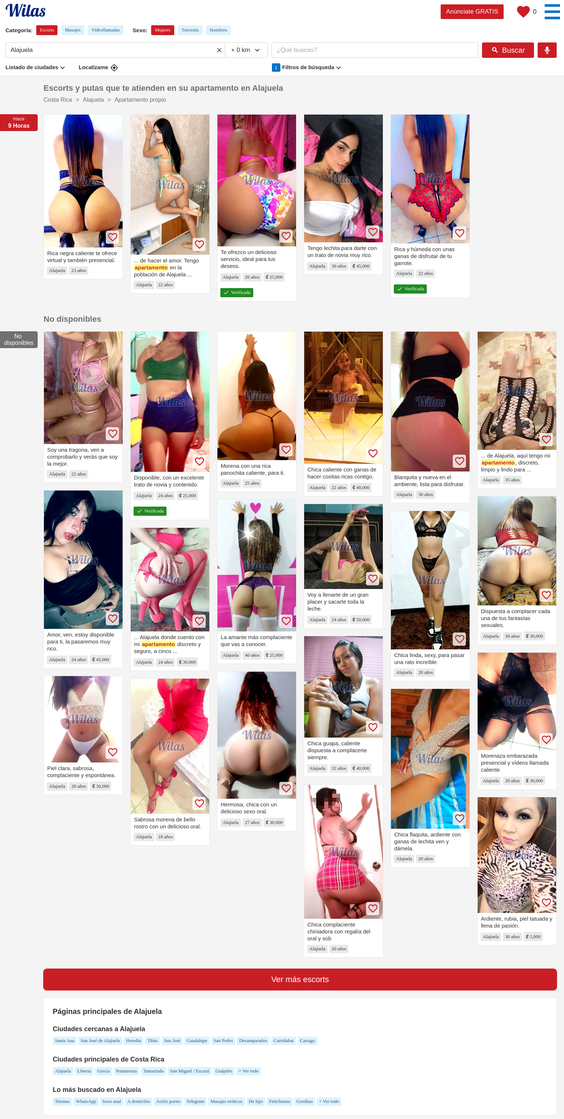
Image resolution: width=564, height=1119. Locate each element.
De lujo (256, 1101)
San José (172, 1040)
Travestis (190, 30)
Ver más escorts (300, 979)
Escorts (47, 30)
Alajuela (63, 1071)
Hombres (218, 30)
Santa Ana (64, 1040)
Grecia (103, 1071)
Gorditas (304, 1101)
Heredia (133, 1040)
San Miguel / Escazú (189, 1071)
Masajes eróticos (226, 1101)
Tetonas (62, 1101)
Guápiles (224, 1071)
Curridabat (283, 1040)
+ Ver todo (249, 1071)
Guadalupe (197, 1040)
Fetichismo (279, 1101)
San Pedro (223, 1040)
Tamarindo (153, 1071)
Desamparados (253, 1040)
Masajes (73, 30)
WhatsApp (86, 1101)
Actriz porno (168, 1101)
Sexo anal (111, 1101)
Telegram (196, 1101)
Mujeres (163, 30)
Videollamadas (105, 30)
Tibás (152, 1040)
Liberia (84, 1071)
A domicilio (138, 1101)
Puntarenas (126, 1071)
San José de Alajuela (100, 1040)
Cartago (307, 1040)
